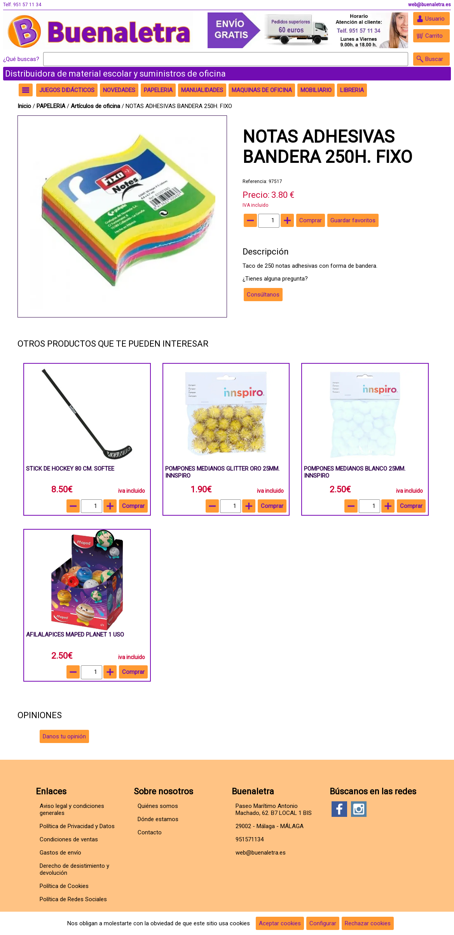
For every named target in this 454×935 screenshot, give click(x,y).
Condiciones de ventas (69, 839)
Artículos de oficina (96, 106)
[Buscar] (225, 59)
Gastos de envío (60, 852)
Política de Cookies (64, 886)
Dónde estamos (158, 819)
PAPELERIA (52, 106)
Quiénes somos (158, 805)
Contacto (150, 832)
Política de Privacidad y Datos (77, 826)
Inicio (24, 106)
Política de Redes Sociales (73, 899)
